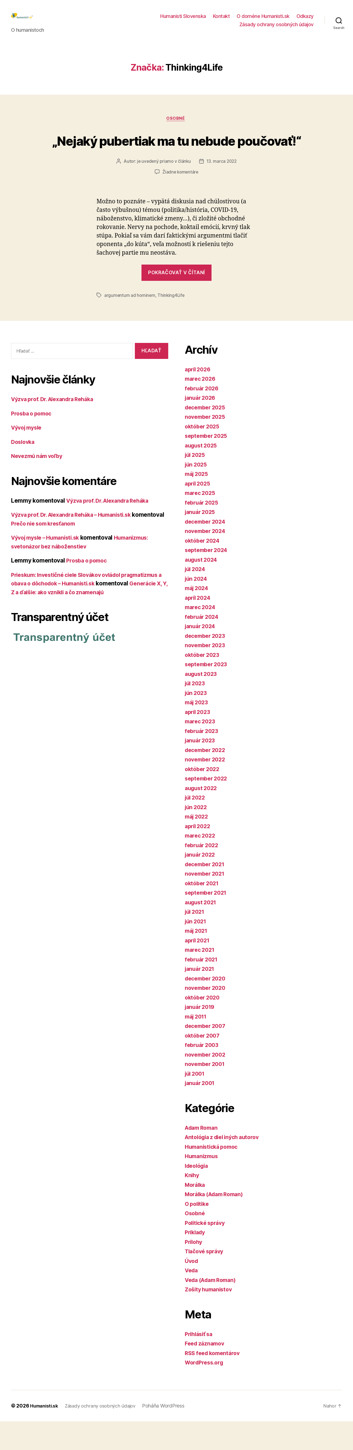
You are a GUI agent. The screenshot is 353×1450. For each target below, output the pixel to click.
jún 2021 (196, 950)
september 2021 (207, 921)
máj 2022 (198, 845)
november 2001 (206, 1092)
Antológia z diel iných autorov (225, 1165)
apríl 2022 (199, 854)
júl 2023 (196, 711)
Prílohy (194, 1270)
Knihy (192, 1203)
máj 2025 (198, 502)
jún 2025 (197, 493)
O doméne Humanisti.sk (263, 20)
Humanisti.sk (45, 1434)
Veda (192, 1299)
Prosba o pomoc (33, 442)
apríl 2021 (198, 969)
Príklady (196, 1260)
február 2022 (203, 873)
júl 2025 (196, 483)
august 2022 (202, 816)
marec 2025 (201, 521)
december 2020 (207, 1007)
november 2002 (207, 1083)
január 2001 (201, 1111)
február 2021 (203, 988)
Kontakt (221, 20)
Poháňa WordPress (170, 1434)
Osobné (176, 127)
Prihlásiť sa (200, 1362)
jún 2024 (197, 607)
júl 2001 (196, 1102)
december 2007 (207, 1054)
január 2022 (201, 883)
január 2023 (201, 769)
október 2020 (204, 1026)
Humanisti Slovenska (183, 20)
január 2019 (201, 1035)
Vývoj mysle (28, 456)
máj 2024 (198, 616)
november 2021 (206, 902)
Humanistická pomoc (213, 1175)
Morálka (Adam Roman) (217, 1222)
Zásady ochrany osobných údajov (276, 28)
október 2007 (204, 1064)
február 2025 (203, 531)
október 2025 (203, 455)
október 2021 (203, 911)
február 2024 (203, 645)
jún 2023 (197, 721)
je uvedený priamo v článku (163, 190)
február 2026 (203, 417)
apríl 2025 (199, 512)
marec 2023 (201, 750)
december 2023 (207, 664)
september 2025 (208, 464)
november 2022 (207, 788)
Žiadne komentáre (180, 201)
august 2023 (202, 702)
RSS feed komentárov (214, 1381)
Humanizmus (202, 1184)
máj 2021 (197, 959)
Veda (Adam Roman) (213, 1308)
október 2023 (203, 683)
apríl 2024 (199, 626)
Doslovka (24, 470)
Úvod (192, 1289)
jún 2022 (197, 835)
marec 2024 (201, 635)
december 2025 (207, 436)
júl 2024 (196, 597)
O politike (198, 1232)
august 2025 (202, 474)
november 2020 (207, 1016)
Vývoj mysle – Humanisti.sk (49, 566)
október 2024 (204, 569)
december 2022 (207, 778)
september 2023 (208, 692)
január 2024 (201, 654)
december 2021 (207, 892)
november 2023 (207, 673)
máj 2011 (197, 1045)
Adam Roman (203, 1156)
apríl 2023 (199, 740)
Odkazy (305, 20)
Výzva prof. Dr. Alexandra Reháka (56, 427)
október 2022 (203, 797)
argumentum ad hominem (130, 324)
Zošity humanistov (210, 1318)
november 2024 (207, 559)
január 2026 (201, 426)
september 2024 (208, 578)
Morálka (196, 1213)
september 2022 (208, 807)
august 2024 (202, 588)
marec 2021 (201, 978)
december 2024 (207, 550)
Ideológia (198, 1194)
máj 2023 (198, 730)
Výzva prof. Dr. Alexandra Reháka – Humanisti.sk (77, 543)
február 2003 (203, 1073)
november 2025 (207, 445)
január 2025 (201, 540)
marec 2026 (201, 407)
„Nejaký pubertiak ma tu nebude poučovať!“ (176, 158)
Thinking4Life (172, 324)
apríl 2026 (199, 398)
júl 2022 (196, 826)
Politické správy (207, 1251)
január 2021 (201, 997)
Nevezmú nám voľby (39, 484)
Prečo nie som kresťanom (79, 552)
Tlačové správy (206, 1279)
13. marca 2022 (222, 190)
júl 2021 (196, 940)
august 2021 (202, 930)
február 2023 (203, 759)
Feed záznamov (206, 1372)
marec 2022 (201, 864)
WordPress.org (206, 1391)
